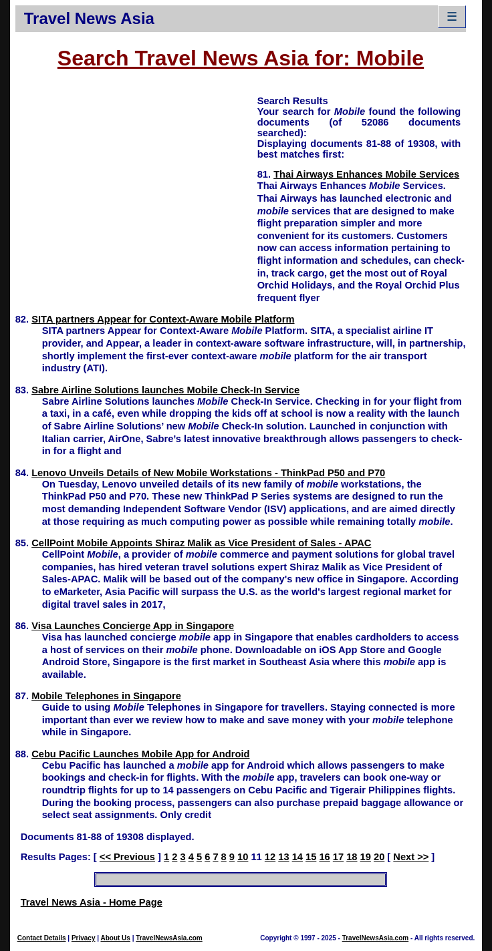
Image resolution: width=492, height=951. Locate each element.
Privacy (84, 938)
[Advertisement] (136, 187)
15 (310, 856)
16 (324, 856)
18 (351, 856)
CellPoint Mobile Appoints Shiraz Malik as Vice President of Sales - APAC (201, 543)
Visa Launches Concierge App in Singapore (132, 625)
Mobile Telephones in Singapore (106, 696)
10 (242, 856)
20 (379, 856)
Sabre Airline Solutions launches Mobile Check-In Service (165, 390)
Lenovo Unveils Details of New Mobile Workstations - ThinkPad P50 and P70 (208, 472)
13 (283, 856)
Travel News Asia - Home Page (91, 902)
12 (270, 856)
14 (297, 856)
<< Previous (127, 856)
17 (338, 856)
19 (365, 856)
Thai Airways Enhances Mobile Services (366, 174)
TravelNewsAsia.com (169, 938)
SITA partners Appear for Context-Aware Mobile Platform (162, 319)
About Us (115, 938)
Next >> (410, 856)
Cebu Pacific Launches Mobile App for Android (140, 754)
